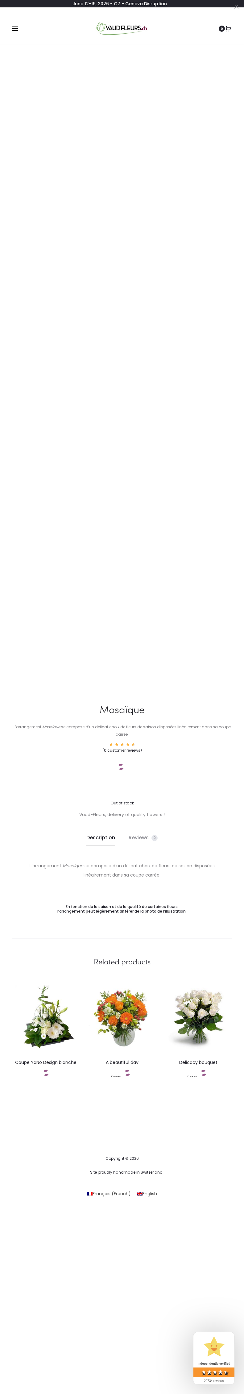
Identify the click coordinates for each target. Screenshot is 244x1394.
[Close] (236, 6)
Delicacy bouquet (198, 1062)
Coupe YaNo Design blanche (46, 1062)
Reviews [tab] (143, 837)
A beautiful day (122, 1062)
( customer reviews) (122, 750)
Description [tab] (100, 837)
